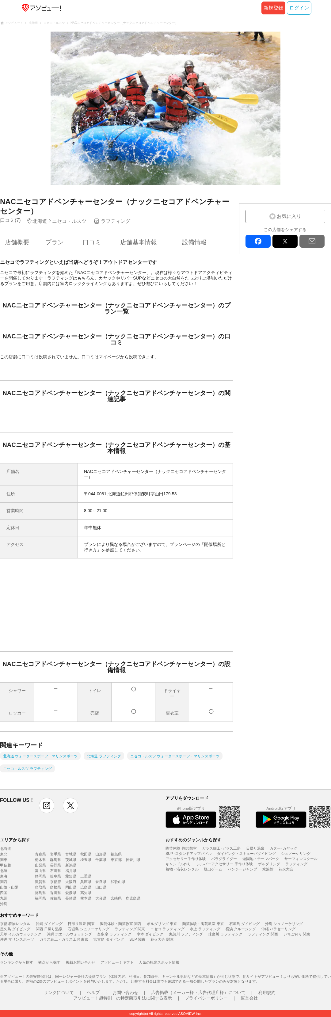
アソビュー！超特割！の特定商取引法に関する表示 (122, 998)
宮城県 (70, 854)
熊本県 (85, 898)
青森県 (40, 854)
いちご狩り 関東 (296, 934)
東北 (3, 854)
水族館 (267, 869)
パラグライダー (224, 859)
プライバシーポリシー (206, 998)
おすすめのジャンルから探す (193, 839)
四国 (3, 893)
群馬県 (55, 860)
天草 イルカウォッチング (20, 934)
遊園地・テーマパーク (260, 859)
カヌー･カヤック (283, 848)
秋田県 (85, 854)
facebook (258, 241)
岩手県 (55, 854)
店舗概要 (17, 242)
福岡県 (40, 898)
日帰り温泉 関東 (81, 924)
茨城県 (70, 860)
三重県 (85, 876)
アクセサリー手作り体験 (186, 859)
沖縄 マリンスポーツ (17, 939)
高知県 (85, 893)
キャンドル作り (178, 864)
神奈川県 (133, 860)
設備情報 (194, 242)
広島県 (85, 887)
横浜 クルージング (241, 929)
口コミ (92, 242)
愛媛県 (70, 893)
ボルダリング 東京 (162, 924)
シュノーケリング (295, 853)
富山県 (40, 871)
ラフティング (296, 864)
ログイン (299, 7)
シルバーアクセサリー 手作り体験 (224, 864)
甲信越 (5, 865)
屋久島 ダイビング (15, 929)
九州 (3, 898)
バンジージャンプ (242, 869)
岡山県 (70, 887)
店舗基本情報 (138, 242)
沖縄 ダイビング (49, 924)
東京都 (116, 860)
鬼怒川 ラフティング (186, 934)
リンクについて (59, 992)
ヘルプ (93, 992)
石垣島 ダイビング (244, 924)
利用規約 (267, 992)
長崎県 (70, 898)
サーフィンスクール (301, 859)
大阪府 (70, 882)
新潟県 (70, 865)
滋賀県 (40, 882)
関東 (3, 860)
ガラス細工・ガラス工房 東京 (64, 939)
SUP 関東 (137, 939)
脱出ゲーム (213, 869)
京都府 (55, 882)
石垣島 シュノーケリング (88, 929)
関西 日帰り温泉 (49, 929)
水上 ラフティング (205, 929)
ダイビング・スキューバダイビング (246, 853)
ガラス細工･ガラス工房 (221, 848)
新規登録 (273, 7)
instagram (46, 805)
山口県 (100, 887)
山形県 (100, 854)
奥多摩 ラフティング (114, 934)
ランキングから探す (16, 962)
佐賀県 (55, 898)
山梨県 (40, 865)
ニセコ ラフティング (167, 929)
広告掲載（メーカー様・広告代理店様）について (198, 992)
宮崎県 (116, 898)
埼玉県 (85, 860)
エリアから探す (15, 839)
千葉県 (100, 860)
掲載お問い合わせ (80, 962)
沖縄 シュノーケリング (284, 924)
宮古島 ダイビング (108, 939)
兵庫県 (85, 882)
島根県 (55, 887)
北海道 (5, 849)
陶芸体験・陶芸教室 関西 (120, 924)
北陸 (3, 871)
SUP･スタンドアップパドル (189, 853)
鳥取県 (40, 887)
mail (312, 241)
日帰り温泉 (255, 848)
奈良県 (100, 882)
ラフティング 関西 (263, 934)
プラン (54, 242)
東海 (3, 876)
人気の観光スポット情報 (159, 962)
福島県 (116, 854)
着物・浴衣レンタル (182, 869)
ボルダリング (269, 864)
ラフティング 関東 (130, 929)
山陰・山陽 (9, 887)
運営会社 (249, 998)
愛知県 (70, 876)
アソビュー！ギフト (117, 962)
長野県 (55, 865)
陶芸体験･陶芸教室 (181, 848)
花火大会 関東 (161, 939)
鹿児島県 (133, 898)
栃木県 (40, 860)
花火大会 (286, 869)
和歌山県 (118, 882)
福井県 (70, 871)
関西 (3, 882)
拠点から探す (49, 962)
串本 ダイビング (150, 934)
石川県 (55, 871)
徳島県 (40, 893)
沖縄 (3, 904)
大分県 (100, 898)
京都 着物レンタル (15, 924)
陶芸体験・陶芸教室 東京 (203, 924)
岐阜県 (55, 876)
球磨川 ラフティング (225, 934)
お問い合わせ (125, 992)
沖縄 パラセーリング (278, 929)
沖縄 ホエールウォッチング (69, 934)
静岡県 (40, 876)
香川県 (55, 893)
